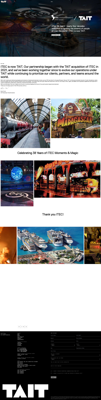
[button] (19, 326)
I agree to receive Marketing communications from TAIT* (65, 371)
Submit (53, 377)
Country (52, 344)
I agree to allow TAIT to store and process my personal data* (66, 373)
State (77, 344)
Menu (52, 1)
